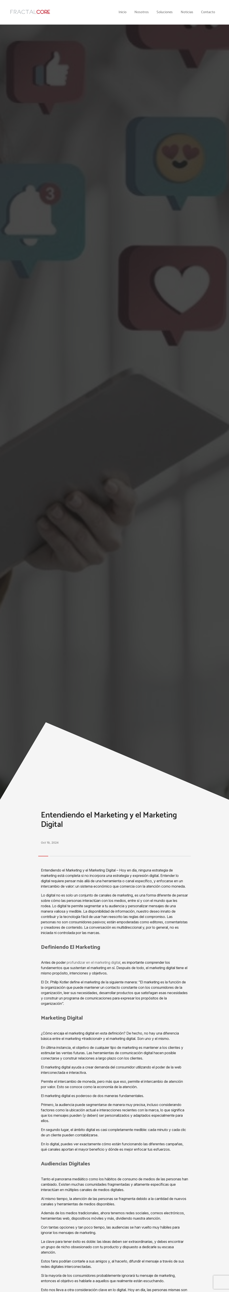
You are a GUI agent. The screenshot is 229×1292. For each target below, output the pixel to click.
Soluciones (165, 12)
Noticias (187, 12)
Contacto (208, 12)
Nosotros (141, 12)
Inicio (123, 12)
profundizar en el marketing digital (93, 962)
